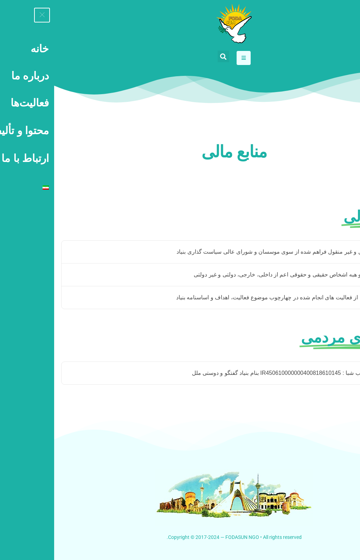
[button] (169, 56)
